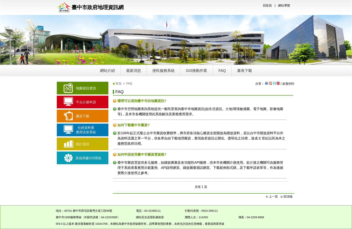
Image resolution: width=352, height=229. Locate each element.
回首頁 (267, 5)
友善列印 (287, 83)
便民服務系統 (163, 71)
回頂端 (286, 196)
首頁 (119, 83)
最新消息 (133, 71)
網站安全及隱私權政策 (150, 217)
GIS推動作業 (196, 71)
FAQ (222, 71)
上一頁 (272, 196)
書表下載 (244, 71)
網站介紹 (107, 71)
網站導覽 (284, 5)
